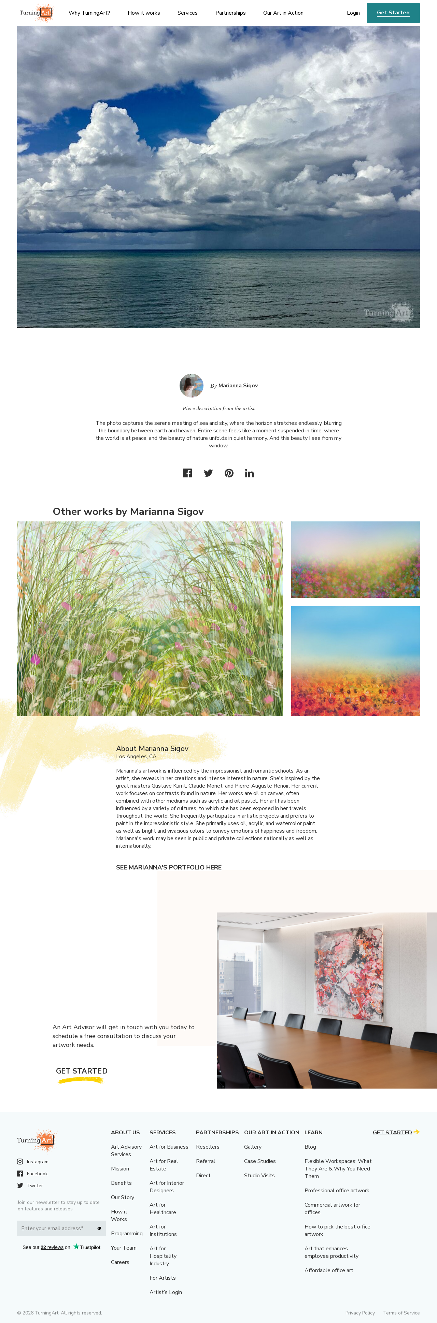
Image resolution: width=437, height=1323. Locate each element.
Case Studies (260, 1161)
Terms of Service (401, 1313)
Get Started (393, 12)
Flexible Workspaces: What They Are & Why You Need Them (338, 1168)
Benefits (121, 1183)
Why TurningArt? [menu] (89, 13)
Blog (310, 1147)
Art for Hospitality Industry (163, 1256)
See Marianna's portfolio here (169, 867)
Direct (203, 1175)
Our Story (122, 1197)
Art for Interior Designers (167, 1186)
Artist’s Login (166, 1292)
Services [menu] (188, 13)
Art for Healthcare (163, 1208)
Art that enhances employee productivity (331, 1252)
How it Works (119, 1215)
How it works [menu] (144, 13)
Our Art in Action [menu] (283, 13)
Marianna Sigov (238, 385)
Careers (120, 1262)
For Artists (163, 1278)
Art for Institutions (163, 1230)
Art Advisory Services (126, 1150)
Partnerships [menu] (230, 13)
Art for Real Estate (164, 1165)
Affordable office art (329, 1270)
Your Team (124, 1248)
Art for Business (169, 1147)
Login (353, 13)
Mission (120, 1169)
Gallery (253, 1147)
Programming (127, 1233)
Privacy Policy (360, 1313)
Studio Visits (259, 1175)
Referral (205, 1161)
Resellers (208, 1147)
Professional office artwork (337, 1190)
